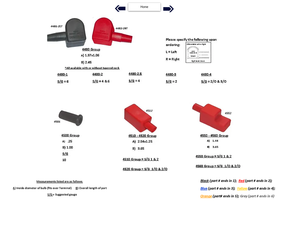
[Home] (144, 7)
